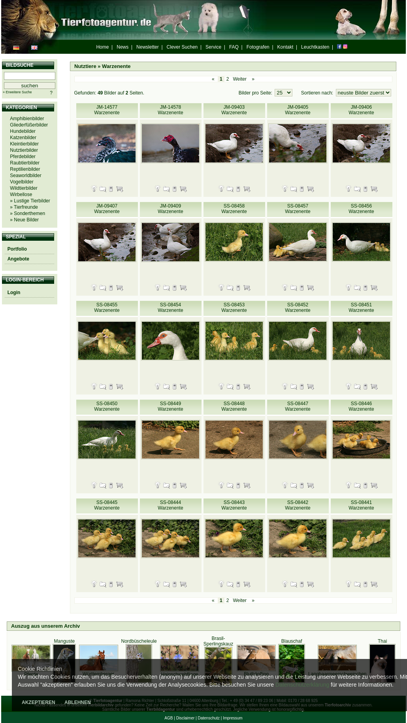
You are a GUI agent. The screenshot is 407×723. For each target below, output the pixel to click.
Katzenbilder (23, 137)
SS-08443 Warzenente (234, 505)
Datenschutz (209, 718)
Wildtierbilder (23, 188)
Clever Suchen (182, 47)
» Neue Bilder (24, 220)
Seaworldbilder (25, 175)
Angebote (18, 259)
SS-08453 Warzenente (234, 307)
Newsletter (147, 47)
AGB (168, 718)
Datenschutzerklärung (302, 684)
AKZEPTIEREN (38, 702)
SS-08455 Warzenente (106, 307)
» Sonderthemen (27, 213)
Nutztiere (85, 66)
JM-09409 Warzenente (170, 208)
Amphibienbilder (27, 118)
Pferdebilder (23, 156)
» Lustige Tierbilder (30, 201)
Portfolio (17, 249)
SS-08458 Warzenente (234, 208)
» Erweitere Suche (17, 92)
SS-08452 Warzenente (297, 307)
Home (102, 47)
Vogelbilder (21, 182)
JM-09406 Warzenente (361, 109)
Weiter (239, 79)
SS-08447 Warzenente (297, 406)
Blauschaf (291, 641)
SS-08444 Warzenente (170, 505)
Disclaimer (185, 718)
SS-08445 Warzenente (106, 505)
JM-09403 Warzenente (234, 109)
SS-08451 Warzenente (361, 307)
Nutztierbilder (24, 150)
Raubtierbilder (25, 163)
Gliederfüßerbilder (29, 125)
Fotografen (258, 47)
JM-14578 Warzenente (170, 109)
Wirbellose (21, 194)
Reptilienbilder (25, 169)
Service (213, 47)
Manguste (64, 641)
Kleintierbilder (24, 144)
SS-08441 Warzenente (361, 505)
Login (14, 292)
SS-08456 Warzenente (361, 208)
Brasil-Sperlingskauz (218, 641)
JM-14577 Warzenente (106, 109)
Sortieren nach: (318, 93)
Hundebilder (23, 131)
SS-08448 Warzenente (234, 406)
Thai (382, 641)
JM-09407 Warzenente (106, 208)
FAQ (234, 47)
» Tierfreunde (24, 207)
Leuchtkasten (315, 47)
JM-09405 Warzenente (297, 109)
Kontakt (285, 47)
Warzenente (116, 66)
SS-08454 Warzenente (170, 307)
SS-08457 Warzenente (297, 208)
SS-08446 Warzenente (361, 406)
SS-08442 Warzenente (297, 505)
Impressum (232, 718)
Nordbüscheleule (139, 641)
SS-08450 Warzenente (106, 406)
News (122, 47)
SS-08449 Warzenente (170, 406)
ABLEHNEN (77, 702)
